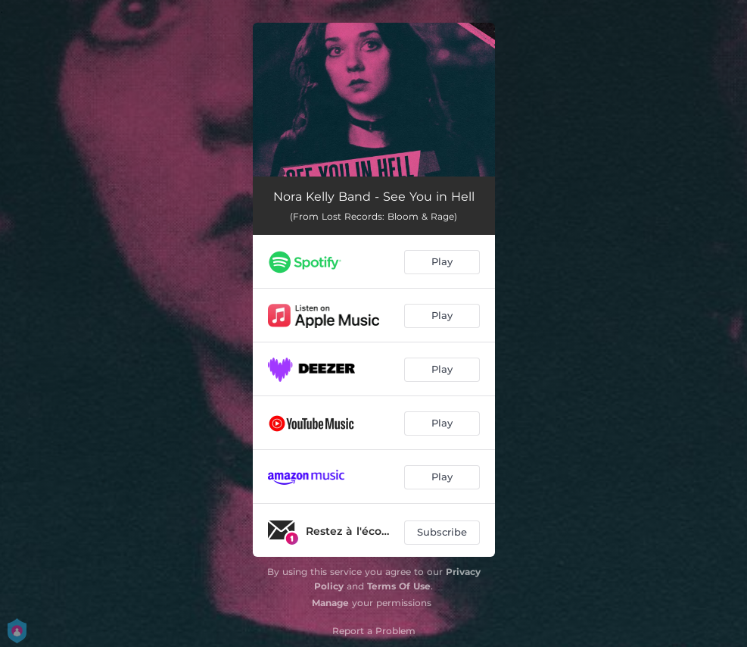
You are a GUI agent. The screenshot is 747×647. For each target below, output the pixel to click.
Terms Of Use (399, 586)
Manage (330, 602)
